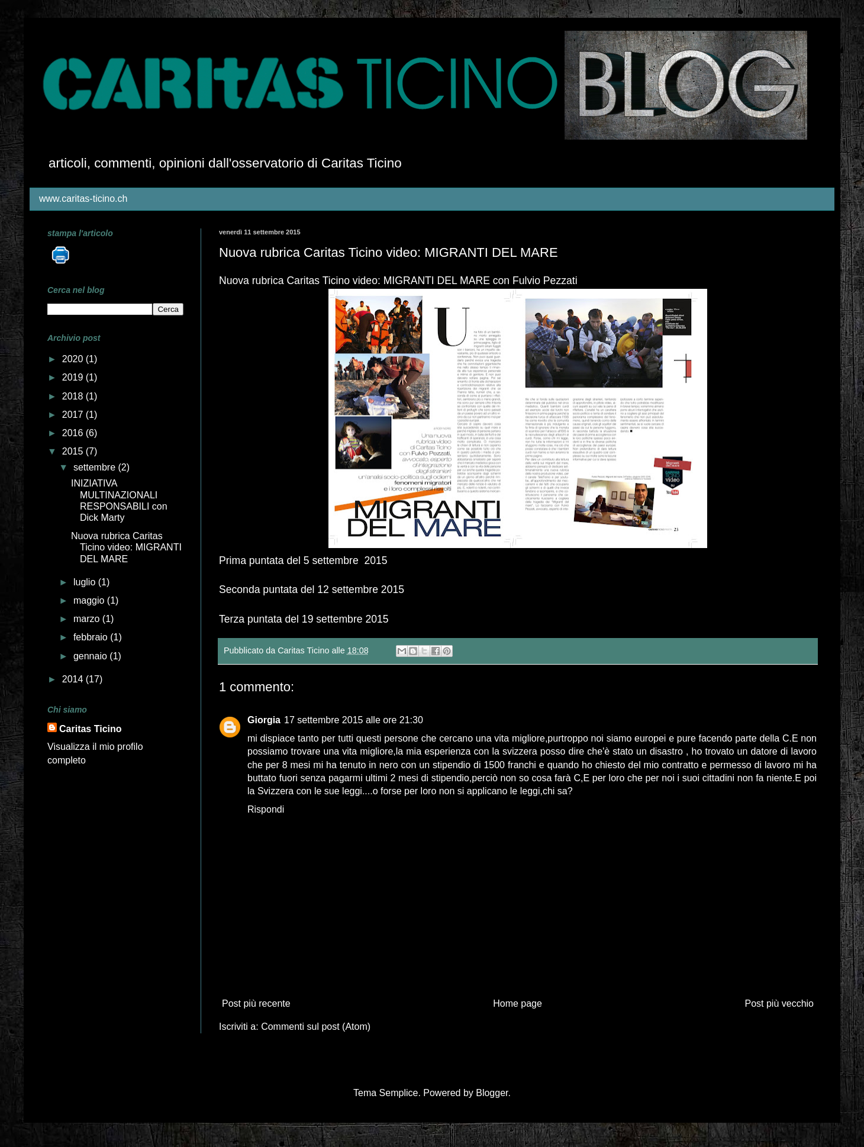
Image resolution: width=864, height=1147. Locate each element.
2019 (74, 377)
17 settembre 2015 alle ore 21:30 (353, 720)
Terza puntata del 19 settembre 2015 (304, 619)
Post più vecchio (779, 1003)
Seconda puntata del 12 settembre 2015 (311, 589)
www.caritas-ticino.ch (83, 199)
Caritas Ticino (90, 729)
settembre (95, 467)
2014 (74, 679)
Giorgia (264, 720)
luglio (85, 582)
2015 (74, 451)
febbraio (91, 637)
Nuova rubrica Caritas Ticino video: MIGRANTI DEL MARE (126, 547)
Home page (517, 1003)
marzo (87, 619)
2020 (74, 359)
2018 (74, 396)
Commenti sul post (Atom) (315, 1027)
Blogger (492, 1093)
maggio (90, 600)
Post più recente (256, 1003)
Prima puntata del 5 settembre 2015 (303, 560)
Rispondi (265, 809)
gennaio (91, 656)
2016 (74, 433)
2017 (74, 415)
